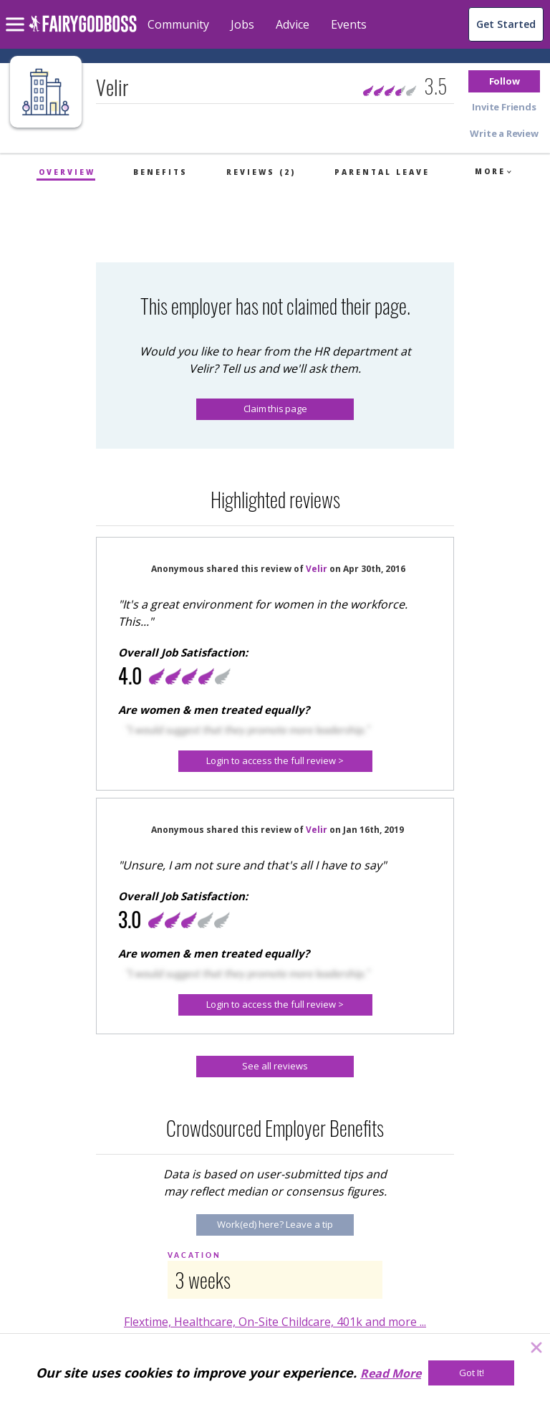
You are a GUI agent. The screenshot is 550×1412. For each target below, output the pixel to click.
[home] (83, 32)
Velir (316, 569)
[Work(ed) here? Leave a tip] (275, 1225)
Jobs (242, 24)
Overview (67, 172)
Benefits (160, 172)
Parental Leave (382, 172)
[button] (504, 81)
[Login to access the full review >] (275, 761)
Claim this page (275, 408)
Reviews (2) (261, 172)
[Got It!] (471, 1372)
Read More (390, 1373)
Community (178, 24)
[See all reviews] (275, 1066)
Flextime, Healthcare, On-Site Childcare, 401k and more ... (275, 1322)
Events (349, 24)
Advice (292, 24)
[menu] (17, 13)
